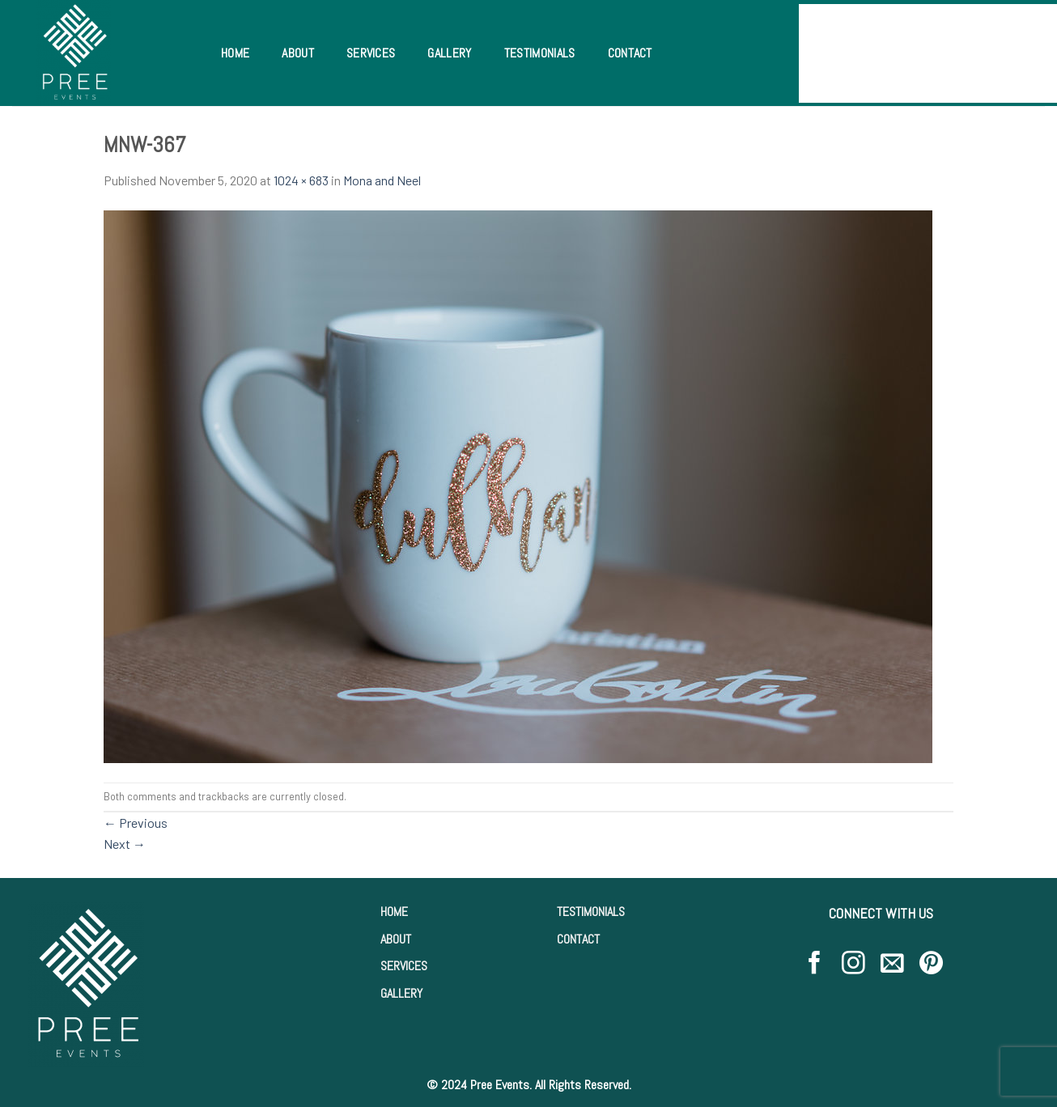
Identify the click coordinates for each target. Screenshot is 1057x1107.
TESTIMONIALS (591, 911)
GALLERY (401, 993)
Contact (630, 53)
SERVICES (403, 965)
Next (125, 843)
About (298, 53)
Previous (136, 822)
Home (235, 53)
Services (371, 53)
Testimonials (539, 53)
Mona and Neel (382, 180)
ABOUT (395, 939)
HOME (394, 911)
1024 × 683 (301, 180)
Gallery (449, 53)
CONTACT (578, 939)
